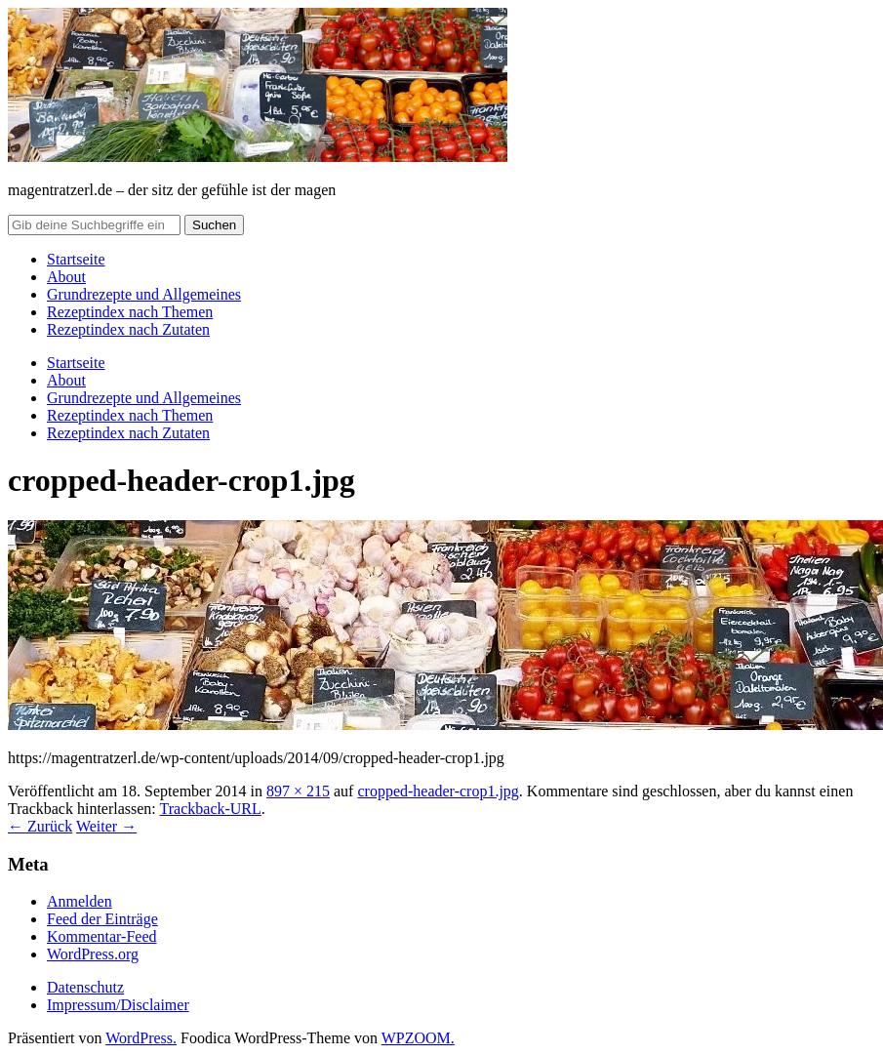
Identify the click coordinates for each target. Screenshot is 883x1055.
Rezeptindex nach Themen (130, 312)
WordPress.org (93, 954)
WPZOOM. (418, 1038)
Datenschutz (85, 987)
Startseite (76, 259)
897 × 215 (298, 791)
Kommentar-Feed (102, 936)
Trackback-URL (210, 808)
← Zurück (40, 826)
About (66, 276)
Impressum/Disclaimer (118, 1004)
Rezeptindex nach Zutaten (128, 329)
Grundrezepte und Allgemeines (144, 294)
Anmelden (79, 901)
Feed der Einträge (102, 919)
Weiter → (106, 826)
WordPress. (141, 1038)
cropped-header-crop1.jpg (437, 791)
